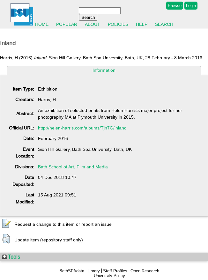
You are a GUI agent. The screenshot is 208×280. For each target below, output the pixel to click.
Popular (66, 24)
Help (141, 24)
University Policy (109, 275)
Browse (175, 5)
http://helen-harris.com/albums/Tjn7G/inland (82, 127)
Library (93, 271)
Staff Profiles (115, 271)
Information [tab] (104, 70)
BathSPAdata (71, 271)
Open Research (144, 271)
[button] (6, 223)
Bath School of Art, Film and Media (73, 166)
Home (41, 24)
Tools (11, 257)
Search (164, 24)
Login (191, 5)
